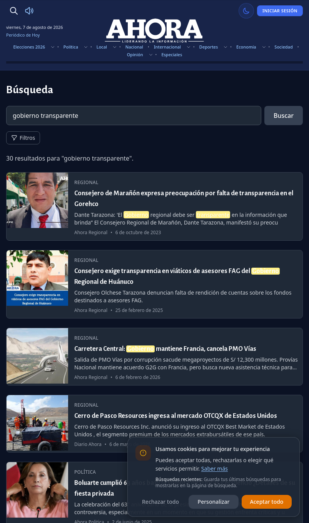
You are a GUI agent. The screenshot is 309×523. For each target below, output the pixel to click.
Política (70, 47)
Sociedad (283, 47)
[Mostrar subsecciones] (53, 47)
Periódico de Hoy (23, 35)
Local (102, 47)
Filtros (23, 137)
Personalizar (214, 501)
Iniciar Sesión (279, 10)
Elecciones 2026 (29, 47)
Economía (246, 47)
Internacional (167, 47)
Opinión (135, 54)
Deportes (208, 47)
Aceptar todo (267, 501)
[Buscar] (14, 10)
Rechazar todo (160, 501)
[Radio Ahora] (29, 10)
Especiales (171, 54)
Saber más (214, 468)
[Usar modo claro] (246, 10)
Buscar (284, 115)
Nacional (134, 47)
